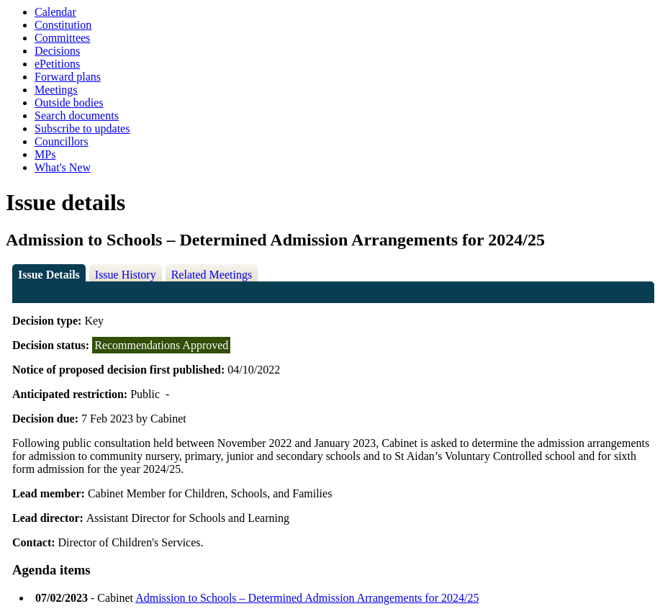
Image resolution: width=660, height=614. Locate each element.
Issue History (125, 274)
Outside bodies (69, 102)
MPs (45, 154)
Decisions (57, 51)
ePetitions (57, 64)
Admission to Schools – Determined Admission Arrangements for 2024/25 (307, 598)
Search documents (77, 115)
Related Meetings (211, 274)
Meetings (56, 89)
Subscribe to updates (82, 128)
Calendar (55, 12)
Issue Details (49, 274)
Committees (62, 38)
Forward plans (68, 77)
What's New (63, 167)
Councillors (62, 141)
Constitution (63, 25)
